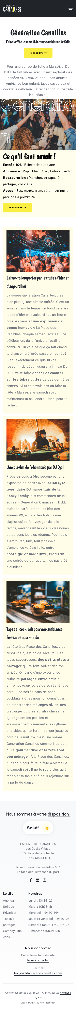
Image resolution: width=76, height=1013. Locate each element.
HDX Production (47, 1002)
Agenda (8, 901)
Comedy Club (12, 931)
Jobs (6, 937)
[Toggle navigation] (71, 8)
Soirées (8, 907)
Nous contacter (38, 960)
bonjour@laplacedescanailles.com (38, 973)
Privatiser (9, 913)
